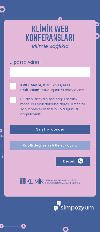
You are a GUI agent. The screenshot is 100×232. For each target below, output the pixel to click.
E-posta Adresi (25, 62)
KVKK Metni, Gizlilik (37, 85)
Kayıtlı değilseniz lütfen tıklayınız (50, 145)
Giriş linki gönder (50, 129)
